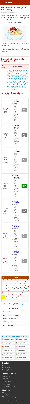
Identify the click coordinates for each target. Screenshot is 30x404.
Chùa (8, 80)
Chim (8, 76)
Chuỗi (17, 80)
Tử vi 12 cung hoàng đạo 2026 (11, 315)
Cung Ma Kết (20, 354)
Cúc (16, 86)
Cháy (22, 73)
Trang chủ (4, 12)
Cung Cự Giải (20, 343)
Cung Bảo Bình (7, 358)
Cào (23, 70)
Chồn (19, 78)
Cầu (11, 72)
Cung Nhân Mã (7, 354)
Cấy (17, 72)
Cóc (24, 83)
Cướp (13, 89)
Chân (8, 73)
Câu (8, 72)
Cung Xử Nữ (20, 347)
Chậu (8, 75)
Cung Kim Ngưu (21, 339)
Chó (12, 76)
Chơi (19, 76)
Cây (14, 72)
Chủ (26, 78)
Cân (13, 70)
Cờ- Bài (13, 84)
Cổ (19, 83)
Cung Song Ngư (21, 358)
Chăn (24, 72)
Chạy (26, 73)
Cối (27, 83)
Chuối (12, 80)
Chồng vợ (10, 78)
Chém (12, 75)
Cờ (21, 83)
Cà (7, 70)
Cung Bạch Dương (8, 339)
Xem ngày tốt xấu (7, 370)
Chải (20, 72)
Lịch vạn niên (6, 366)
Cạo (20, 70)
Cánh (16, 70)
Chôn (15, 78)
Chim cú (22, 84)
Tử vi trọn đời (6, 384)
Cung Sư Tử (6, 347)
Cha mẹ (13, 73)
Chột (23, 78)
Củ (10, 86)
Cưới (19, 88)
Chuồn (22, 80)
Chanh (18, 73)
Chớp (22, 76)
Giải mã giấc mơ (14, 12)
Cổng (17, 84)
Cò (14, 83)
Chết (20, 75)
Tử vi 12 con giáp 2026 (9, 318)
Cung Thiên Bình (7, 350)
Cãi (10, 70)
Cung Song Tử (7, 343)
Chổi (26, 76)
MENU (25, 2)
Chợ (15, 76)
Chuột (24, 81)
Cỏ (16, 83)
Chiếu (25, 75)
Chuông (14, 81)
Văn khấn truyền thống (9, 397)
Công (8, 84)
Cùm (22, 86)
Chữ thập (10, 83)
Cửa (12, 88)
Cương (24, 88)
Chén (16, 75)
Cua (13, 86)
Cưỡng (9, 89)
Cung (8, 88)
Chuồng (19, 81)
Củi (20, 86)
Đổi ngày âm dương (8, 322)
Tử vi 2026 (5, 378)
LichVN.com (6, 3)
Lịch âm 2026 (7, 312)
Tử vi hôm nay (6, 376)
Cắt (27, 70)
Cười (15, 88)
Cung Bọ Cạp (20, 350)
